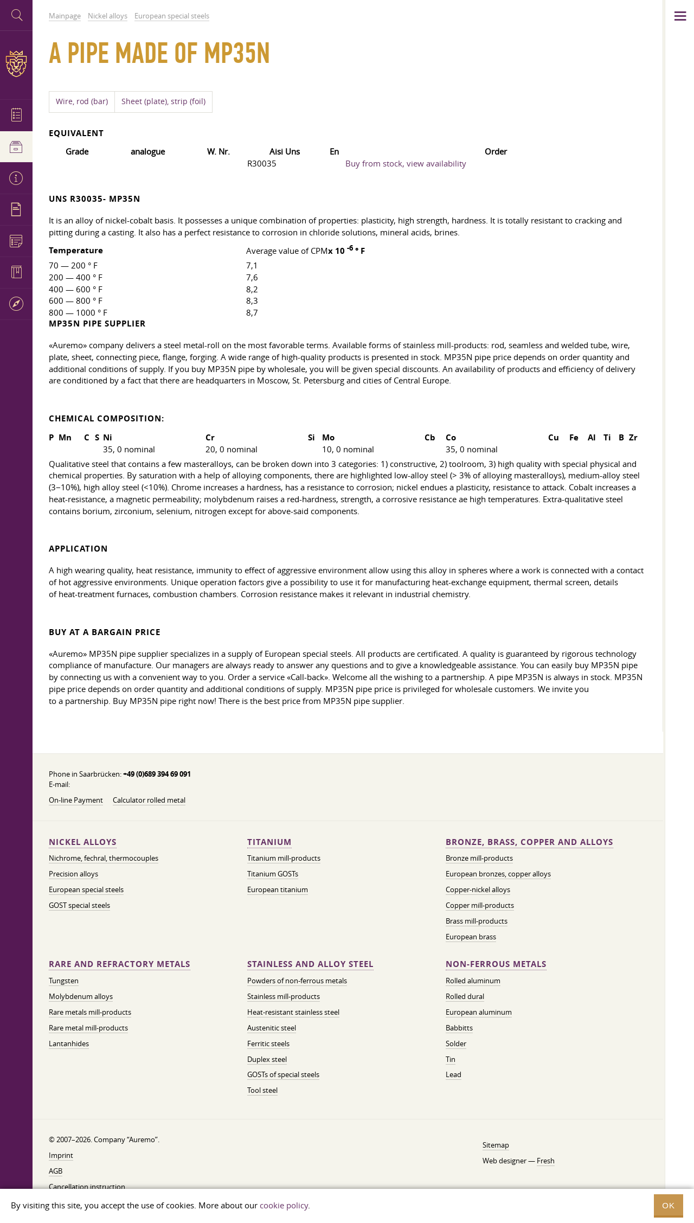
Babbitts (459, 1028)
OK (668, 1205)
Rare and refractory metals (119, 964)
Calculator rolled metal (149, 800)
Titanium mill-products (283, 858)
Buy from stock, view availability (405, 163)
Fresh (546, 1161)
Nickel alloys (83, 842)
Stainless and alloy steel (310, 964)
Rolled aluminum (473, 980)
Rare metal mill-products (88, 1028)
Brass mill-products (476, 921)
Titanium (269, 842)
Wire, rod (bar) (82, 101)
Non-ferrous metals (496, 964)
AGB (55, 1171)
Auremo (16, 63)
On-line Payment (76, 800)
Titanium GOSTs (272, 874)
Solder (456, 1043)
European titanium (277, 889)
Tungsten (64, 980)
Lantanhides (69, 1043)
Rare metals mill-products (90, 1012)
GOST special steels (79, 905)
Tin (450, 1059)
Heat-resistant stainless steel (293, 1012)
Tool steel (262, 1090)
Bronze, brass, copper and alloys (529, 842)
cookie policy (284, 1205)
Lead (453, 1074)
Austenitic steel (271, 1028)
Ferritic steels (268, 1043)
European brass (471, 937)
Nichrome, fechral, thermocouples (103, 858)
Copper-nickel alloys (478, 889)
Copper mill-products (480, 905)
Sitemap (496, 1145)
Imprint (61, 1155)
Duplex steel (267, 1059)
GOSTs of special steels (283, 1074)
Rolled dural (465, 996)
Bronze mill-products (479, 858)
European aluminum (479, 1012)
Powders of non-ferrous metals (297, 980)
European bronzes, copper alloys (498, 874)
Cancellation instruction (87, 1187)
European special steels (86, 889)
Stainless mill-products (283, 996)
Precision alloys (73, 874)
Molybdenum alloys (81, 996)
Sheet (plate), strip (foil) (163, 101)
